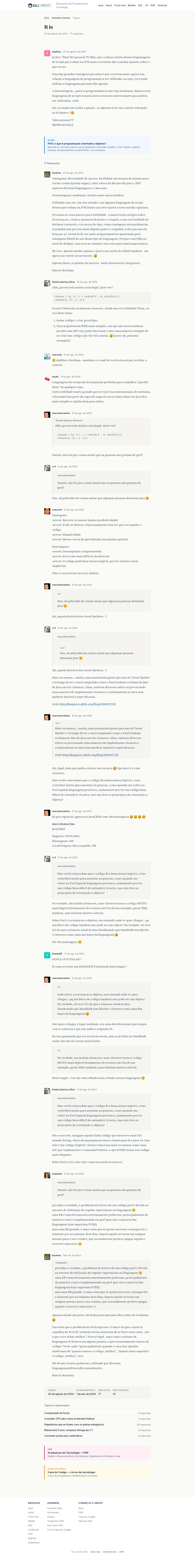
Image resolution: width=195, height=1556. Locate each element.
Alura (80, 1508)
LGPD (121, 1552)
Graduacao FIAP (55, 1521)
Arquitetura (33, 1542)
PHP (153, 5)
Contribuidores (109, 1552)
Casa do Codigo (86, 1516)
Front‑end (120, 5)
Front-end (33, 1516)
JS (146, 5)
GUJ (46, 17)
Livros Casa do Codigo (59, 1529)
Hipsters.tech (85, 1521)
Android (162, 5)
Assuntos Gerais (61, 17)
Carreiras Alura (54, 1508)
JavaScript (33, 1529)
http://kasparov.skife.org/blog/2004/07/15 (87, 704)
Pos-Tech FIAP (55, 1525)
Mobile (132, 5)
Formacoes (53, 1512)
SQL (140, 5)
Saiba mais (95, 1552)
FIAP (80, 1512)
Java (100, 5)
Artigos (51, 1516)
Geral (109, 5)
